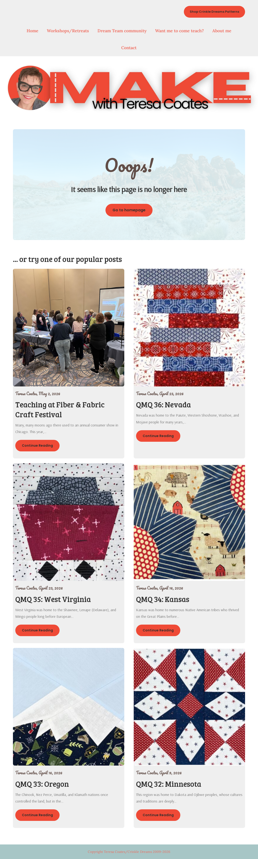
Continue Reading (37, 445)
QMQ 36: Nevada (163, 404)
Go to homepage (129, 210)
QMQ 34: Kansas (162, 599)
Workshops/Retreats (68, 30)
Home (32, 30)
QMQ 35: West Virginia (53, 599)
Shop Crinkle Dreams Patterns (214, 11)
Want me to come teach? (179, 30)
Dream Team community (122, 30)
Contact (129, 47)
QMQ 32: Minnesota (168, 784)
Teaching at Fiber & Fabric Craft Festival (60, 409)
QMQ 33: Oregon (42, 784)
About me (221, 30)
